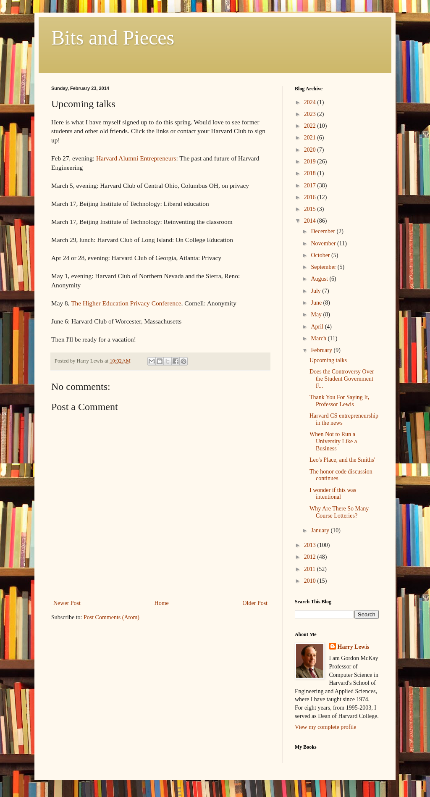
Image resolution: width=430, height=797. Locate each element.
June (317, 303)
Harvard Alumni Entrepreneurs (136, 158)
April (318, 327)
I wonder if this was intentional (332, 493)
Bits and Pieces (112, 37)
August (320, 279)
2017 (310, 185)
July (316, 291)
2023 (310, 114)
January (320, 530)
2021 (310, 137)
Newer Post (67, 603)
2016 (310, 197)
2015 (310, 209)
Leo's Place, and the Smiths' (342, 460)
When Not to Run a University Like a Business (333, 441)
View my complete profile (326, 727)
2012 (310, 557)
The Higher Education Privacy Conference (126, 303)
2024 (310, 102)
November (324, 243)
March (319, 338)
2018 (310, 173)
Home (162, 603)
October (321, 255)
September (324, 267)
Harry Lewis (354, 647)
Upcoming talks (328, 360)
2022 (310, 126)
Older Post (255, 603)
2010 (310, 581)
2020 (310, 150)
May (317, 314)
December (323, 231)
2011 (310, 569)
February (322, 350)
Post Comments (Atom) (111, 617)
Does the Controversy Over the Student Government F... (341, 378)
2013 (310, 545)
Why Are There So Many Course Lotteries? (339, 512)
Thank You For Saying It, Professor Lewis (339, 401)
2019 (310, 161)
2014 (310, 221)
